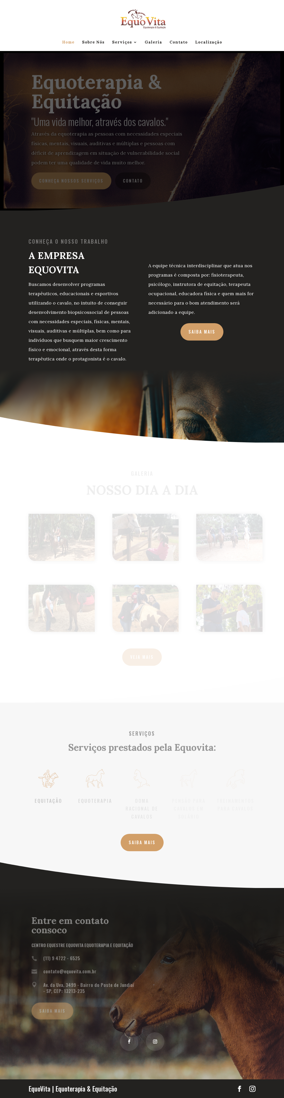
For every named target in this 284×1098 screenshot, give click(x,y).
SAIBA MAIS (201, 332)
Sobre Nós (93, 42)
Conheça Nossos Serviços (72, 180)
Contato (179, 42)
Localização (208, 42)
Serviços (122, 42)
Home (68, 42)
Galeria (153, 42)
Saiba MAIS (142, 842)
